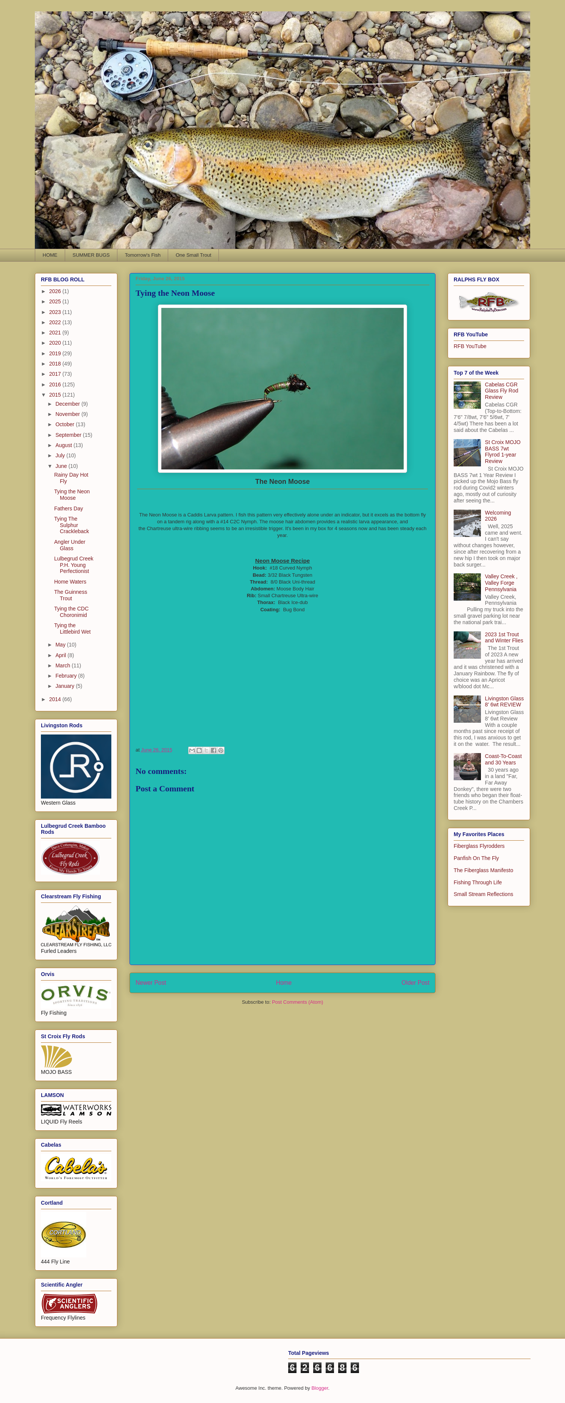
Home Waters (70, 582)
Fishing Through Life (478, 882)
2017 (55, 374)
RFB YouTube (470, 346)
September (69, 435)
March (63, 665)
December (68, 404)
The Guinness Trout (70, 595)
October (65, 424)
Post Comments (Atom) (297, 1002)
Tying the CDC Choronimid (71, 612)
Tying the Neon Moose (72, 494)
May (61, 645)
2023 (55, 312)
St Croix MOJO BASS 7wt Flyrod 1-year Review (503, 451)
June (61, 466)
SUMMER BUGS (91, 255)
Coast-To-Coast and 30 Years (503, 759)
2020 (55, 343)
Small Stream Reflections (483, 894)
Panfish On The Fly (476, 858)
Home (284, 982)
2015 (55, 395)
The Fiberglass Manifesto (483, 870)
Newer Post (151, 982)
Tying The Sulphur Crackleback (71, 525)
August (64, 445)
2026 (55, 291)
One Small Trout (193, 255)
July (60, 455)
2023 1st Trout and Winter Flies (504, 637)
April (61, 655)
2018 (55, 364)
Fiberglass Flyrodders (479, 846)
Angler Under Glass (70, 545)
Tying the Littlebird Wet (72, 628)
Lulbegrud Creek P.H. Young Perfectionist (74, 565)
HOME (50, 255)
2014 (55, 699)
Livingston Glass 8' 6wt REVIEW (504, 701)
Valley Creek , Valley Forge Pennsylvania (501, 582)
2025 (55, 301)
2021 (55, 333)
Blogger (319, 1388)
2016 (55, 384)
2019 (55, 353)
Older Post (415, 982)
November (68, 414)
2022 (55, 322)
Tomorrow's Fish (143, 255)
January (65, 686)
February (66, 676)
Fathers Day (68, 508)
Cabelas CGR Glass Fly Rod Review (501, 390)
